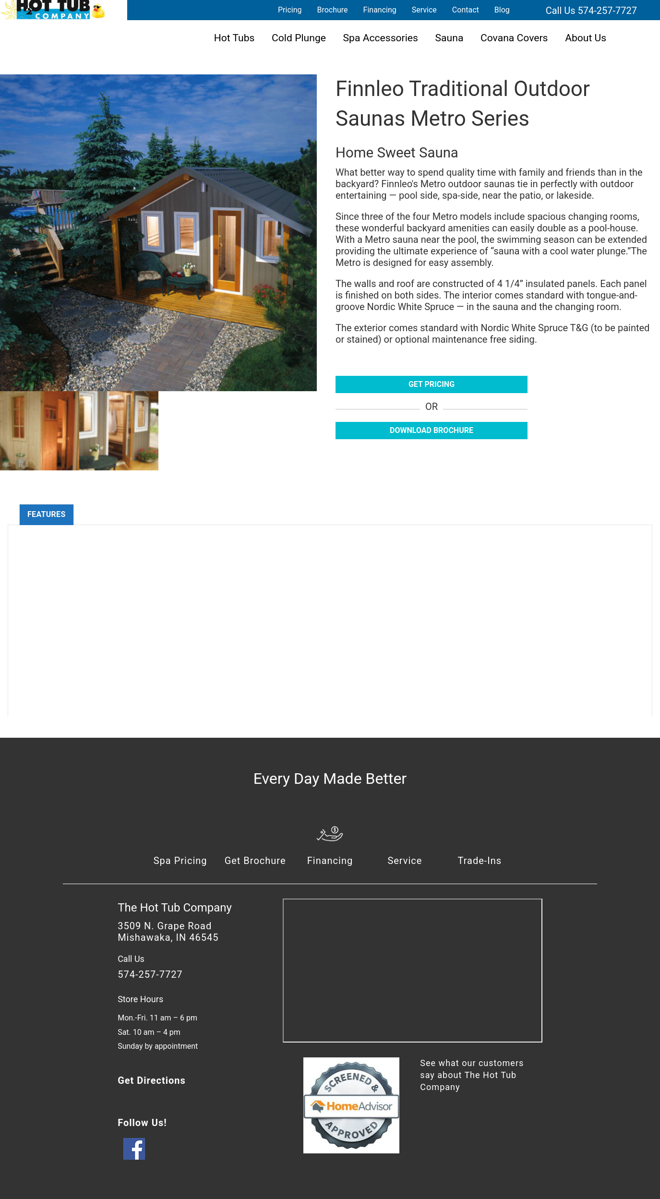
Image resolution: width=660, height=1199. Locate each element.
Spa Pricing (180, 860)
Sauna (449, 38)
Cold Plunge (299, 38)
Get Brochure (255, 860)
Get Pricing (431, 384)
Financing (379, 9)
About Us (585, 38)
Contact (465, 9)
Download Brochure (431, 430)
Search (529, 10)
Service (424, 9)
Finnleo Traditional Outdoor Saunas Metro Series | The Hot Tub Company (53, 9)
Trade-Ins (479, 860)
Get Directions (152, 1080)
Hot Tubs (234, 38)
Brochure (332, 9)
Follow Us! (142, 1122)
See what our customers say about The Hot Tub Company (472, 1075)
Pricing (290, 9)
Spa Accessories (380, 38)
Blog (502, 9)
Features (46, 514)
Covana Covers (514, 38)
